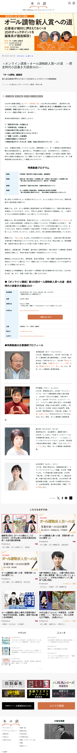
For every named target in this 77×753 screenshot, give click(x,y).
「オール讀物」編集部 (12, 74)
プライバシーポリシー (10, 731)
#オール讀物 (5, 547)
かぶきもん (64, 220)
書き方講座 (18, 96)
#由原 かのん (52, 624)
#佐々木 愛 (27, 582)
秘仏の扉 (19, 238)
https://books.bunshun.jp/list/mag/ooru (32, 336)
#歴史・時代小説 (36, 84)
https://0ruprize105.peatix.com (29, 310)
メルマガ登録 (56, 705)
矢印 (39, 668)
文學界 (5, 752)
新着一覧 (23, 728)
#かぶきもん (43, 587)
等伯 (66, 360)
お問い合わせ (7, 740)
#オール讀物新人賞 (54, 545)
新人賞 (27, 96)
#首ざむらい (61, 624)
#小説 (11, 84)
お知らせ (6, 737)
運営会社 (6, 734)
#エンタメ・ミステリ (21, 84)
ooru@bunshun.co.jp (26, 331)
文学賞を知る (24, 737)
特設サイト (23, 746)
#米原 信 (51, 587)
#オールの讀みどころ (17, 547)
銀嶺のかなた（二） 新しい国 (51, 366)
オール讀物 (9, 96)
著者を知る (23, 731)
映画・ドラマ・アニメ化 (27, 740)
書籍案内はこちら (18, 705)
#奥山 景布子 (65, 545)
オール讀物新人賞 (36, 96)
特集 (21, 743)
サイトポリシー (8, 728)
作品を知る (23, 734)
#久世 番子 (21, 624)
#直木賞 (27, 547)
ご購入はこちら (45, 317)
